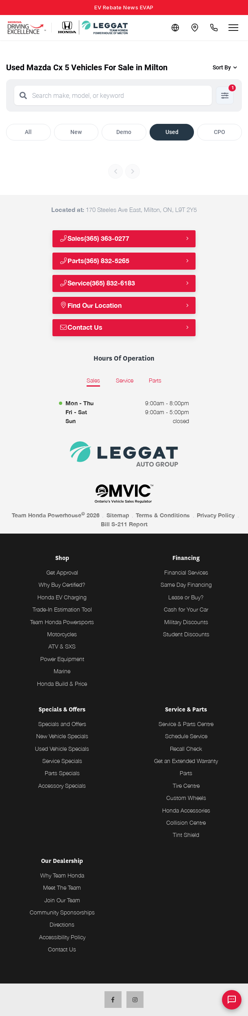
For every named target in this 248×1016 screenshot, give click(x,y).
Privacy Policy (216, 515)
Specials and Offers (62, 723)
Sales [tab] (93, 380)
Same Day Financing (186, 584)
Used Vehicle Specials (62, 748)
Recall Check (186, 748)
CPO (219, 132)
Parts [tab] (155, 380)
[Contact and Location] (194, 27)
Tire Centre (186, 785)
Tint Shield (186, 834)
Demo (123, 132)
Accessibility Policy (62, 937)
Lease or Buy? (186, 597)
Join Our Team (62, 900)
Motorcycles (62, 634)
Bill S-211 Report (124, 524)
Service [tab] (124, 380)
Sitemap (118, 515)
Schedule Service (186, 736)
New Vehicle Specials (62, 736)
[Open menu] (233, 27)
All (28, 132)
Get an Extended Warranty (186, 760)
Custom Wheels (186, 797)
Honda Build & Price (62, 683)
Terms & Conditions (163, 515)
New (76, 132)
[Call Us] (214, 27)
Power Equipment (62, 658)
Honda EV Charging (62, 597)
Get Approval (62, 572)
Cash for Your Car (186, 609)
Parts (186, 773)
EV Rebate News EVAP (124, 7)
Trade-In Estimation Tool (62, 609)
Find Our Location (90, 305)
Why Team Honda (62, 875)
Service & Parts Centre (186, 723)
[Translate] (175, 27)
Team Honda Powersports (62, 621)
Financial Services (186, 572)
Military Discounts (186, 621)
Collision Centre (186, 822)
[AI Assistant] (231, 1000)
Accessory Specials (62, 785)
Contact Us (80, 327)
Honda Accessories (186, 810)
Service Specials (62, 760)
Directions (62, 924)
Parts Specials (62, 773)
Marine (62, 671)
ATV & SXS (62, 646)
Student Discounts (186, 634)
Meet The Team (62, 887)
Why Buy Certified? (62, 584)
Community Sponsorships (62, 912)
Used (171, 132)
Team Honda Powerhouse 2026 (56, 515)
